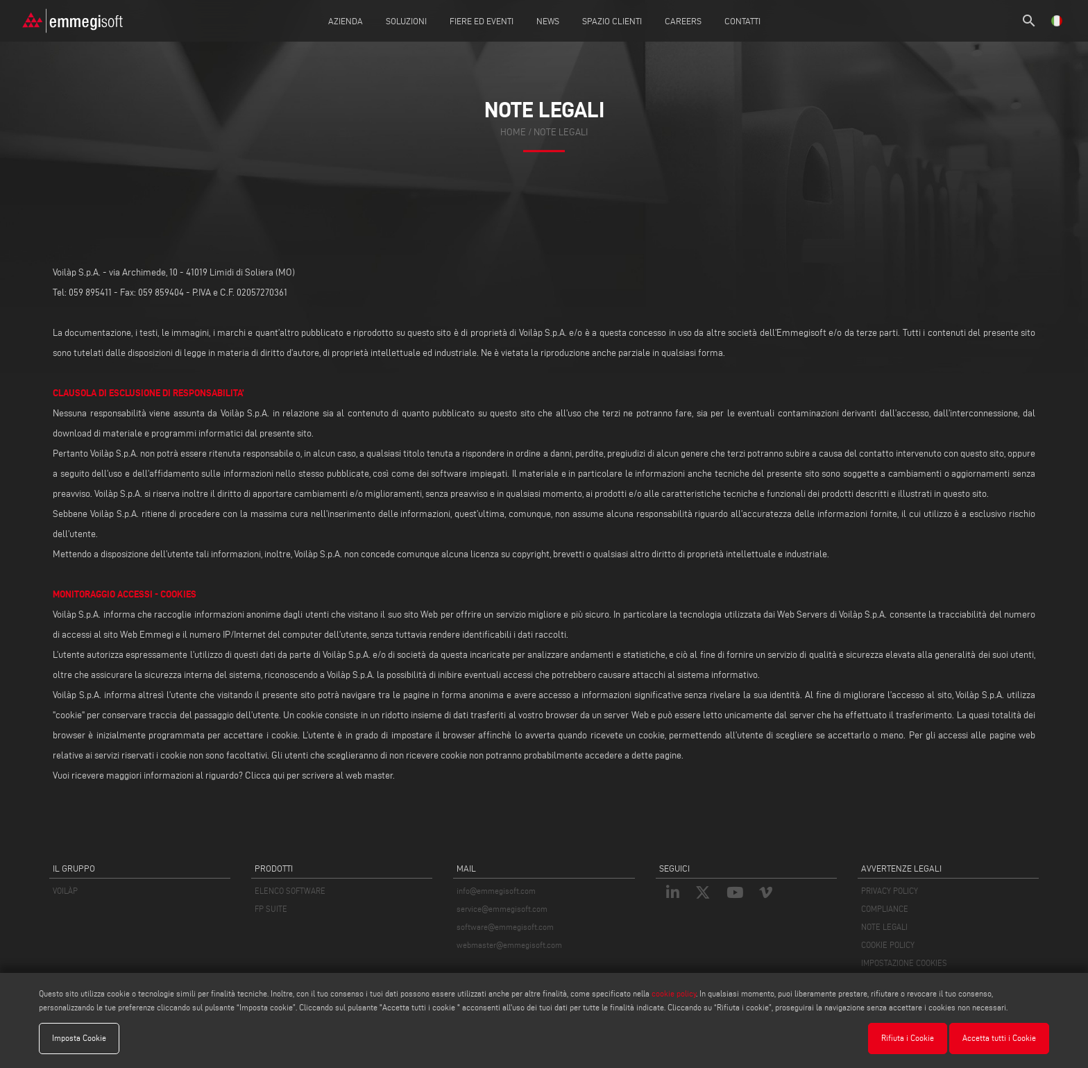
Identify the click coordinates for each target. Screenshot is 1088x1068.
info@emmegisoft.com (496, 890)
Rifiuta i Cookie (907, 1037)
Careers (683, 21)
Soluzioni (406, 21)
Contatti (742, 21)
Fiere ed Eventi (481, 21)
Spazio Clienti (612, 21)
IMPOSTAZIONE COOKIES (904, 962)
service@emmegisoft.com (502, 908)
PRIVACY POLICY (889, 890)
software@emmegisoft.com (505, 926)
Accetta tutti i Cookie (999, 1037)
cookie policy (674, 993)
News (547, 21)
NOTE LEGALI (884, 926)
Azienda (345, 21)
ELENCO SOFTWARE (290, 890)
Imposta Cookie (79, 1037)
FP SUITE (271, 908)
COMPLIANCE (884, 908)
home (513, 132)
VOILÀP (65, 890)
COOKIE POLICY (888, 944)
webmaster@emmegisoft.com (509, 944)
